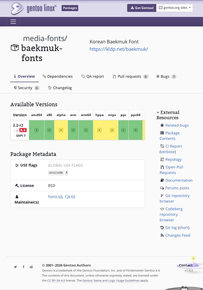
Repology (173, 159)
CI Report (173, 146)
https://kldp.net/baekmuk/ (119, 49)
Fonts (53, 196)
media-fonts (43, 38)
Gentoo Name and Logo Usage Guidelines (111, 280)
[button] (141, 8)
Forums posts (177, 187)
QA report (92, 76)
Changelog (59, 87)
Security (26, 87)
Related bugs (177, 125)
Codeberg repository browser (171, 214)
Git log (171, 227)
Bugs (166, 76)
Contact (186, 265)
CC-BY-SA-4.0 (56, 280)
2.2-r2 (18, 125)
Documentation (179, 180)
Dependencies (58, 76)
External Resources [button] (167, 115)
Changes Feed (177, 235)
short (183, 227)
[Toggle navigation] (13, 21)
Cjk (67, 196)
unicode (56, 173)
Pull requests (130, 76)
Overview (24, 76)
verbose (168, 151)
